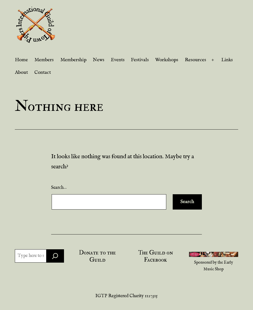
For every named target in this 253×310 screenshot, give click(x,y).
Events (118, 60)
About (21, 72)
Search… (58, 188)
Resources (195, 60)
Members (44, 60)
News (98, 60)
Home (21, 60)
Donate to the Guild (97, 256)
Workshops (166, 60)
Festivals (140, 60)
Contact (42, 72)
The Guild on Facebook (155, 256)
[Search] (55, 256)
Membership (73, 60)
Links (227, 60)
